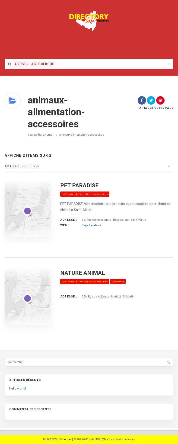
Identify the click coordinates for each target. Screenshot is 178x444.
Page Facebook (91, 225)
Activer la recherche (31, 64)
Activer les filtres (22, 166)
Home (48, 134)
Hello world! (17, 388)
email (67, 439)
